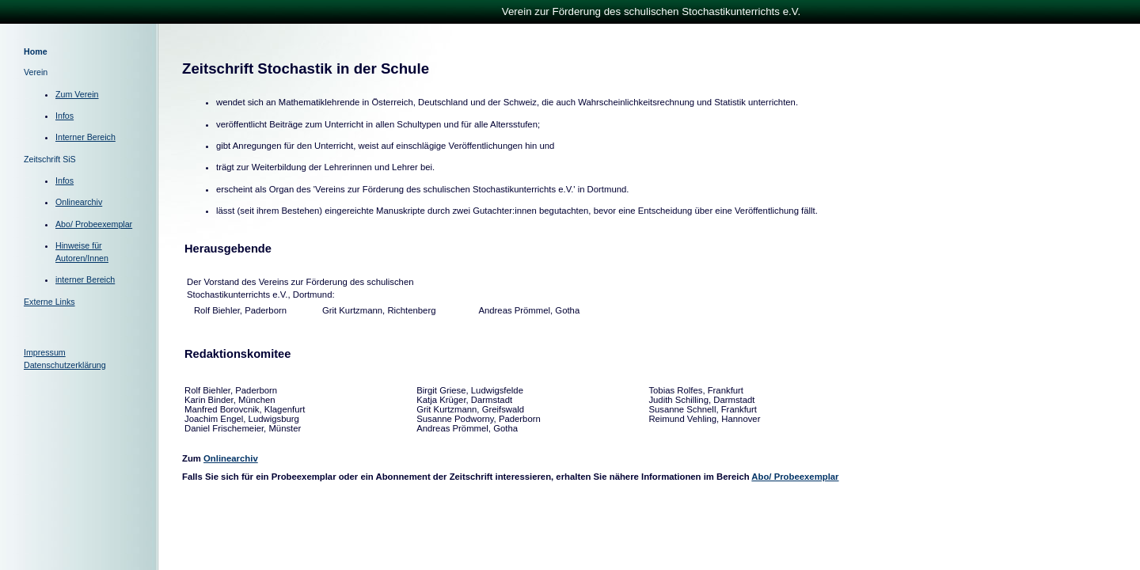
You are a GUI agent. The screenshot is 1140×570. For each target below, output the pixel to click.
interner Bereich (85, 279)
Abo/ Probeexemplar (93, 224)
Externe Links (49, 301)
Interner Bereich (85, 137)
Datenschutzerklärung (65, 365)
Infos (64, 115)
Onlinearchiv (78, 202)
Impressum (45, 352)
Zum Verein (77, 94)
